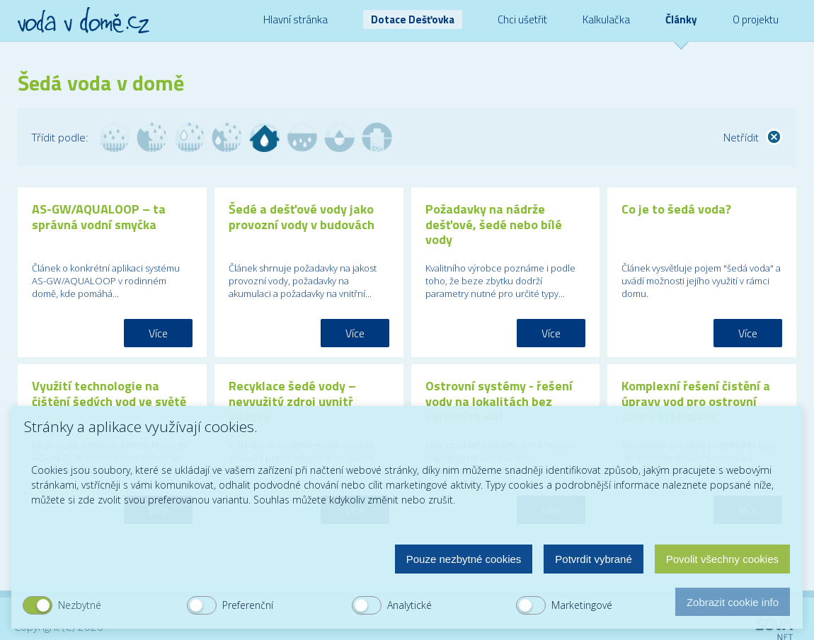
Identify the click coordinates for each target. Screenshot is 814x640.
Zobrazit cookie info (733, 602)
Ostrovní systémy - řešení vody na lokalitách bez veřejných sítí (499, 401)
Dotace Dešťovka (412, 19)
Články (681, 19)
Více (158, 333)
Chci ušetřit (522, 19)
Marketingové (581, 605)
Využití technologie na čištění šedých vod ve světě (109, 393)
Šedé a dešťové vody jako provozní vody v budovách (301, 216)
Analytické (409, 605)
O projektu (756, 19)
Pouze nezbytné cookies (464, 559)
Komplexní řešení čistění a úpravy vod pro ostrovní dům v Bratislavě (695, 401)
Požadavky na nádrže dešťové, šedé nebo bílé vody (493, 224)
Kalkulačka (606, 19)
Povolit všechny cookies (722, 559)
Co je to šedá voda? (676, 209)
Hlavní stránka (295, 19)
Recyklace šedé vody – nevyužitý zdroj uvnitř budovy (292, 401)
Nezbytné (79, 605)
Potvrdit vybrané (593, 559)
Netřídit (741, 137)
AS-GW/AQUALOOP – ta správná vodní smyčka (99, 216)
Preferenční (247, 605)
